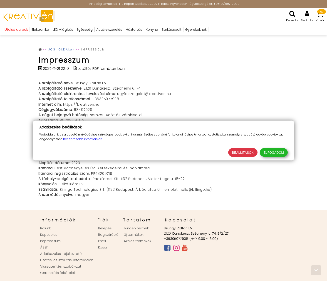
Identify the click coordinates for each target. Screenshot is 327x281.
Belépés (105, 228)
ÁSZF (44, 247)
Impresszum (50, 240)
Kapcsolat (48, 234)
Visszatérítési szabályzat (60, 266)
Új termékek (134, 234)
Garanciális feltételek (58, 272)
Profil (102, 240)
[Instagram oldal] (176, 249)
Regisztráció (108, 234)
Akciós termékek (137, 240)
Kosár (102, 247)
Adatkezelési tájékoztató (61, 253)
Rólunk (45, 228)
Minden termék (136, 228)
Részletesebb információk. (82, 139)
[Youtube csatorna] (184, 248)
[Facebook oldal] (167, 249)
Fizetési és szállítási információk (66, 260)
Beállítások (243, 152)
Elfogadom (274, 152)
